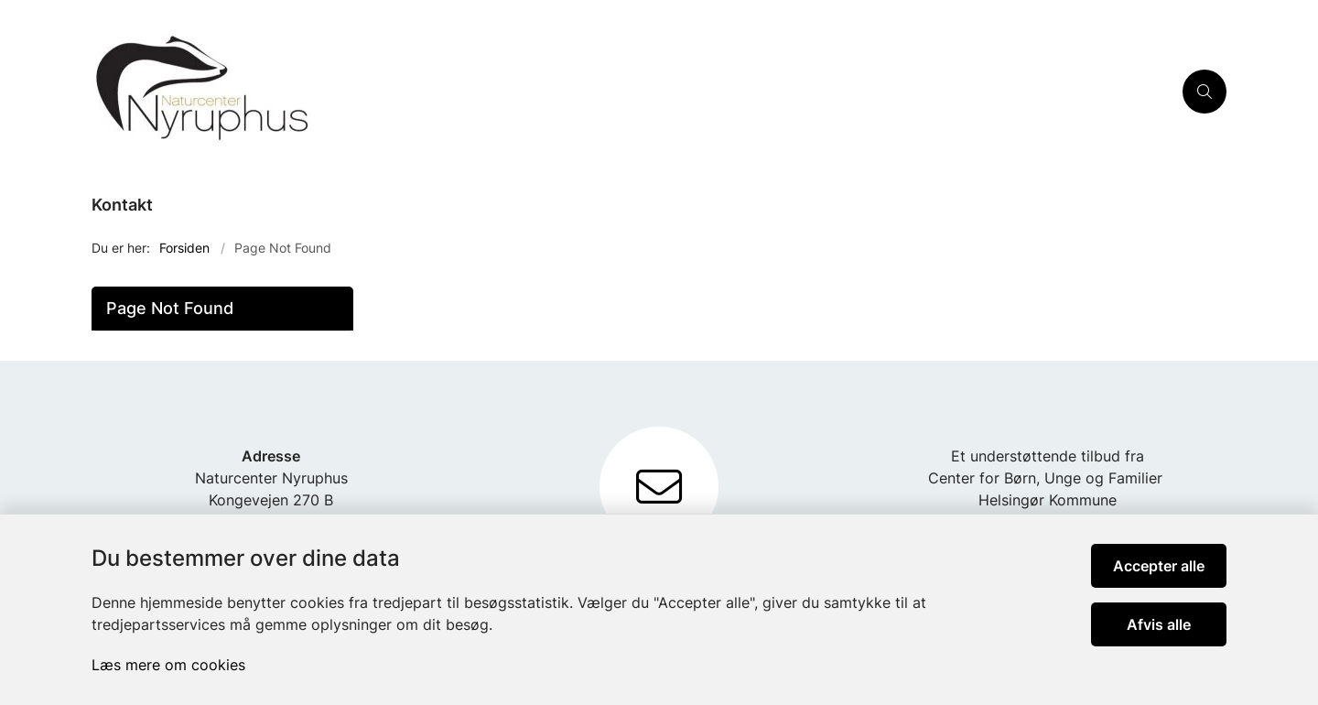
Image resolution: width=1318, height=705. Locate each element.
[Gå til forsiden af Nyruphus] (632, 91)
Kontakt (122, 204)
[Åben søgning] (1204, 92)
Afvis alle (1159, 624)
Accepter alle (1159, 566)
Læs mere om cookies (168, 665)
